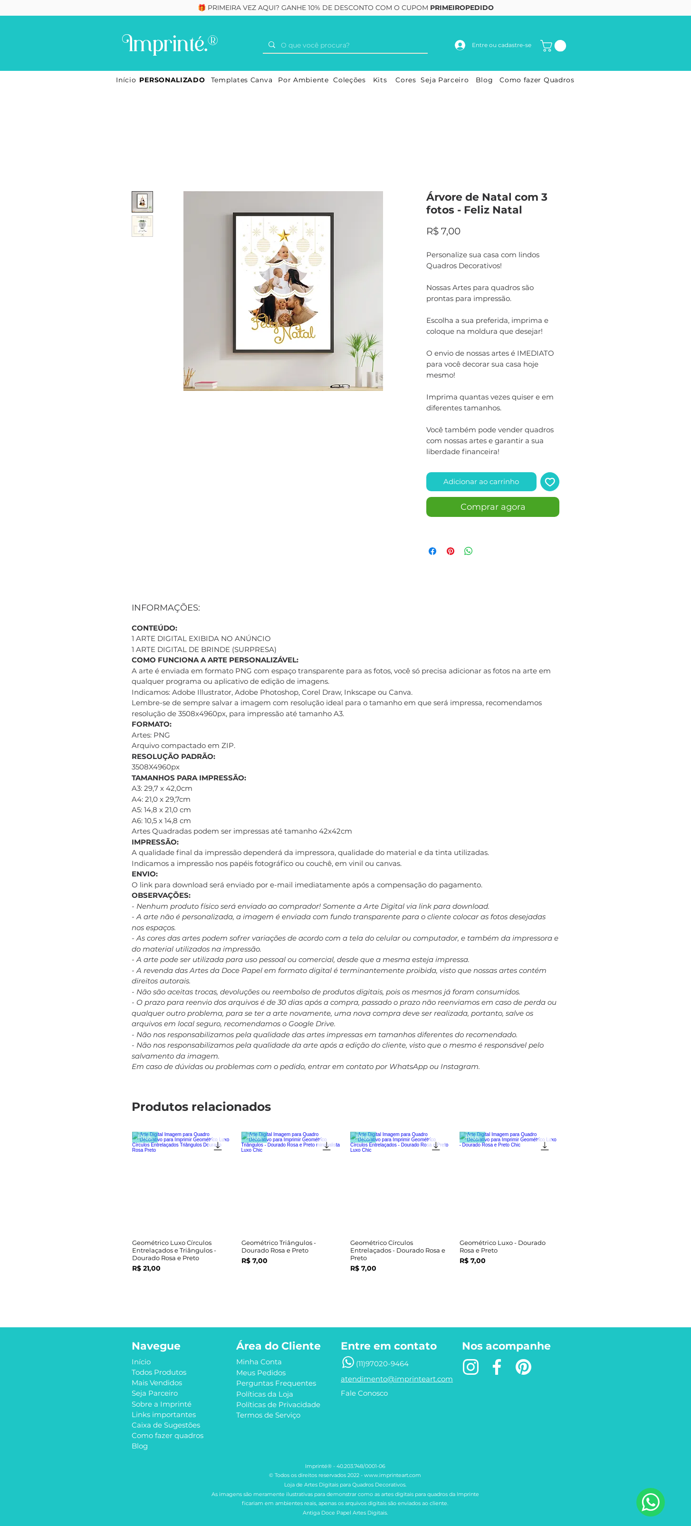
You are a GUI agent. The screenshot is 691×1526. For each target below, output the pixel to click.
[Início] (126, 80)
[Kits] (380, 80)
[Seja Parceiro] (445, 80)
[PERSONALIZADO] (172, 80)
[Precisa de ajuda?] (650, 1502)
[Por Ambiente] (303, 80)
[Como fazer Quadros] (537, 80)
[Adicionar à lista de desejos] (550, 482)
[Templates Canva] (241, 80)
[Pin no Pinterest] (450, 551)
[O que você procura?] (344, 45)
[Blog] (484, 80)
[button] (554, 45)
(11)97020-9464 (382, 1363)
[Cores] (406, 80)
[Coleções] (349, 80)
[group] (345, 1214)
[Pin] (523, 1367)
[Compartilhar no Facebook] (432, 551)
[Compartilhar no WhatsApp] (468, 551)
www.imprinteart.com (392, 1475)
